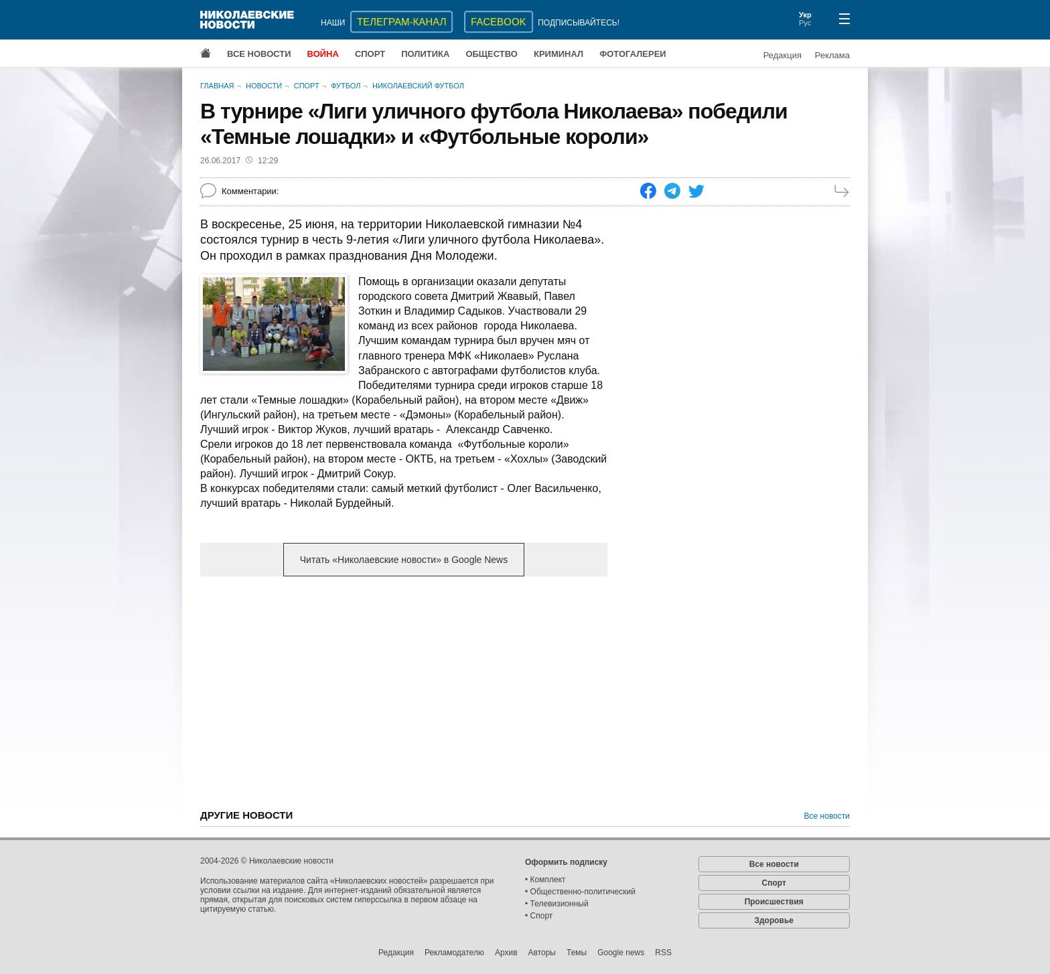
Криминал (558, 54)
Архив (506, 952)
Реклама (832, 55)
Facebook (498, 21)
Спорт (370, 54)
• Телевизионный (557, 903)
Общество (491, 54)
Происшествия (774, 901)
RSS (663, 952)
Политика (425, 54)
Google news (620, 952)
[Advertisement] (404, 691)
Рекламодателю (454, 952)
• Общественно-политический (580, 891)
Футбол (345, 86)
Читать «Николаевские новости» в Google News (404, 559)
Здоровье (774, 920)
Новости (264, 86)
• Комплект (545, 879)
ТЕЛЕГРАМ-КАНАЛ (401, 21)
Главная (217, 86)
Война (323, 54)
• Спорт (538, 915)
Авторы (542, 952)
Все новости (259, 54)
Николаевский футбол (418, 86)
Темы (577, 952)
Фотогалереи (632, 54)
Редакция (782, 55)
